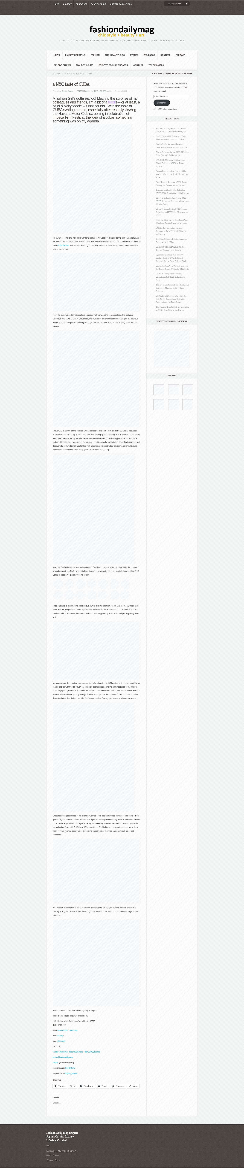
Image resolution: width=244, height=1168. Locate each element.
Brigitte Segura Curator (113, 65)
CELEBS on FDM (62, 65)
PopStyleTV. (70, 1068)
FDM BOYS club (84, 65)
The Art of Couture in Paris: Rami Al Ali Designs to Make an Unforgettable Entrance (172, 287)
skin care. (62, 1041)
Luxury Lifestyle (75, 55)
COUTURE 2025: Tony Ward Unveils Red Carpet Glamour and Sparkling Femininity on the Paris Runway (171, 298)
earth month (63, 1030)
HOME (56, 4)
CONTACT (67, 4)
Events (134, 55)
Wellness (149, 55)
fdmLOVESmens (76, 1052)
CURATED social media (121, 4)
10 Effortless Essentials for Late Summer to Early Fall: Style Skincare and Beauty (171, 231)
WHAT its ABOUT (98, 4)
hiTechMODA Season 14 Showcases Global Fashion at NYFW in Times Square (170, 163)
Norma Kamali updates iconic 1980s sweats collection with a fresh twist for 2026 (172, 174)
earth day (74, 1030)
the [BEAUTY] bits (115, 55)
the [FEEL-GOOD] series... (101, 91)
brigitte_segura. (71, 1073)
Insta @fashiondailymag (63, 1057)
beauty (60, 1036)
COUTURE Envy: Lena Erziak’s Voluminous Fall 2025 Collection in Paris (170, 276)
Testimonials (156, 65)
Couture (165, 55)
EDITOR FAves (65, 74)
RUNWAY (180, 55)
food (111, 102)
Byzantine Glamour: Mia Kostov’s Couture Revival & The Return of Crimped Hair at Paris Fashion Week (171, 257)
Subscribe (161, 103)
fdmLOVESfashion (92, 1052)
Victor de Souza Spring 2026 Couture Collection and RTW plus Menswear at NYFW (172, 212)
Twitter (56, 1063)
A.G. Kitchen (63, 245)
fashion (95, 55)
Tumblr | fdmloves (60, 1052)
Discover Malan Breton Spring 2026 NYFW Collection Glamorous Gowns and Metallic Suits (172, 201)
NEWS (57, 55)
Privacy (50, 1160)
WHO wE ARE (81, 4)
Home (55, 74)
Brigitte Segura (68, 91)
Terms (57, 1160)
